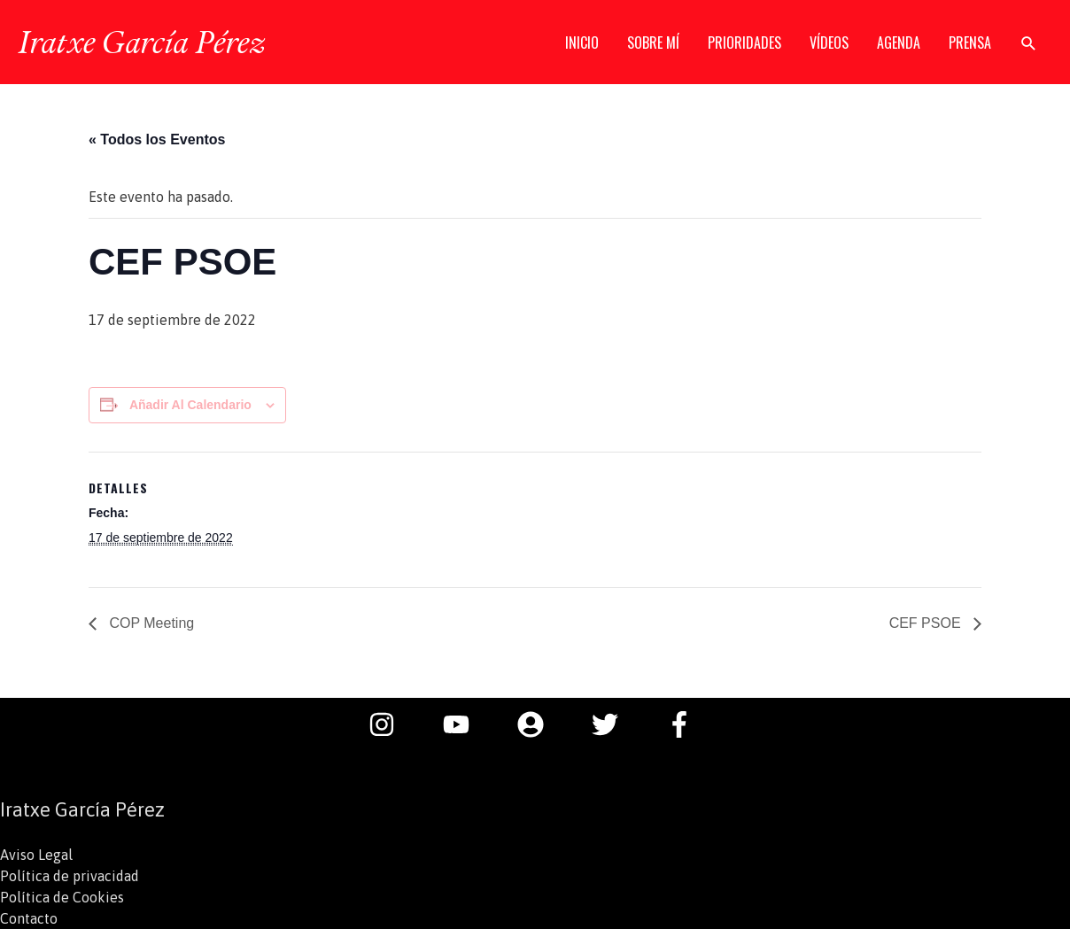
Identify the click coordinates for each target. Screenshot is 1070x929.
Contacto (29, 918)
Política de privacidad (69, 876)
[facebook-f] (684, 724)
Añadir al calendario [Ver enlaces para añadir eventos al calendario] (190, 405)
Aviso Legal (36, 855)
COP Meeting (149, 623)
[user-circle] (539, 724)
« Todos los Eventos (157, 139)
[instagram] (390, 724)
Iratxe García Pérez (141, 41)
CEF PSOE (927, 623)
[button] (1029, 43)
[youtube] (465, 724)
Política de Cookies (62, 897)
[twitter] (613, 724)
